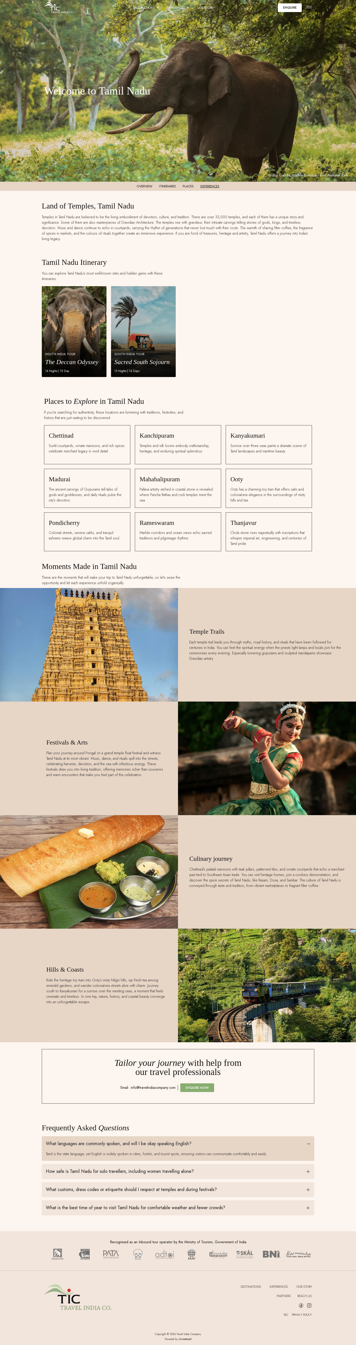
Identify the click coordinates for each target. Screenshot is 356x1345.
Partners (284, 1296)
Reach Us (305, 1296)
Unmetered (185, 1339)
